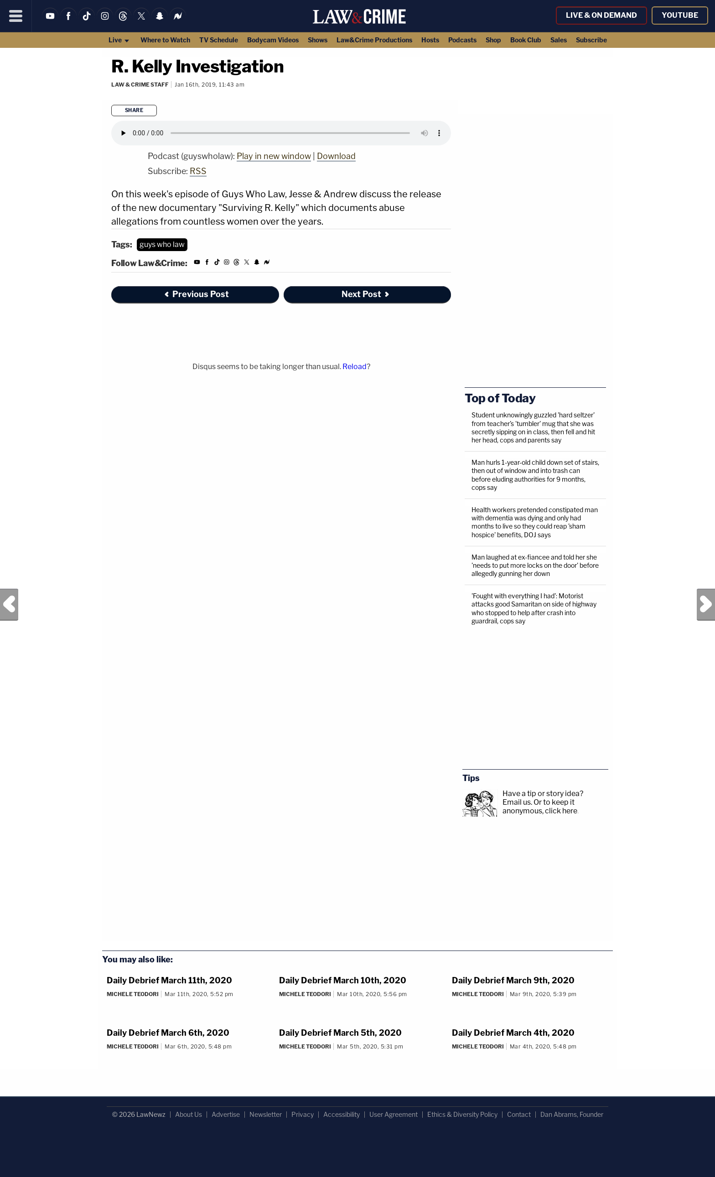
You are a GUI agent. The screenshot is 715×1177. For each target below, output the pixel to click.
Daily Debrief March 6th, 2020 (168, 1033)
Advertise (226, 1114)
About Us (188, 1114)
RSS (198, 171)
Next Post (706, 605)
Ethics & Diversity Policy (462, 1114)
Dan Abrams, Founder (571, 1114)
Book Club (525, 40)
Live (119, 40)
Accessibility (341, 1114)
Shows (317, 40)
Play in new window (274, 156)
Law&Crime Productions (374, 40)
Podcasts (462, 40)
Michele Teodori (133, 994)
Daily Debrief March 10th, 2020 (342, 980)
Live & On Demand (601, 15)
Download (336, 156)
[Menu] (16, 16)
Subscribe (591, 40)
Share (134, 110)
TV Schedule (218, 40)
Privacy (302, 1114)
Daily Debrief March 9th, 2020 (513, 980)
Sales (558, 40)
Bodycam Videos (273, 40)
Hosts (430, 40)
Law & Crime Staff (140, 84)
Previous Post (9, 605)
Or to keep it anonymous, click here (540, 806)
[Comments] (112, 96)
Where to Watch (165, 40)
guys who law (162, 244)
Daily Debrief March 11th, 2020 (169, 980)
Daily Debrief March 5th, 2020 (340, 1033)
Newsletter (265, 1114)
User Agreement (393, 1114)
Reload (354, 366)
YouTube (680, 15)
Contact (519, 1114)
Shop (493, 40)
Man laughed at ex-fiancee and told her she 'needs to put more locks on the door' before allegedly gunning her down (535, 565)
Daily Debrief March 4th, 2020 (513, 1033)
